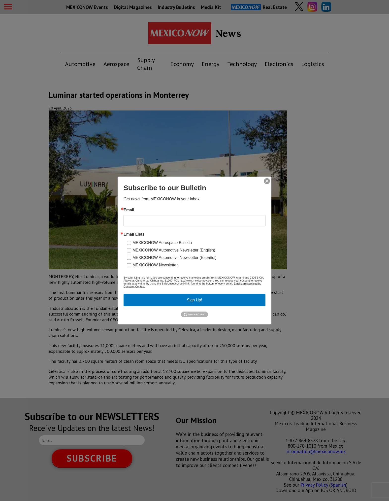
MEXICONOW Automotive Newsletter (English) (173, 250)
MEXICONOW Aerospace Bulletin (162, 243)
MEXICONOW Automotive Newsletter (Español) (174, 257)
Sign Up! (194, 300)
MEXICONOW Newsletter (155, 265)
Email (129, 210)
